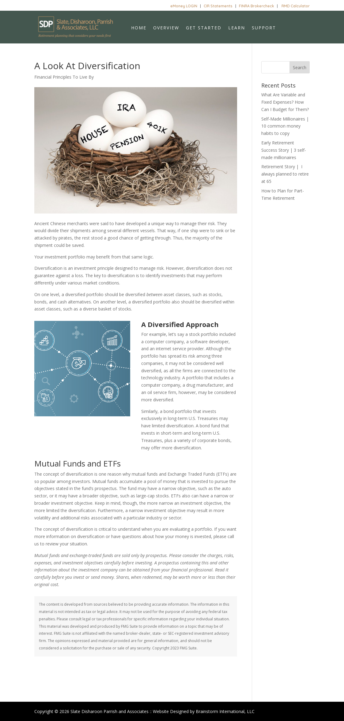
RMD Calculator (296, 6)
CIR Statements (218, 6)
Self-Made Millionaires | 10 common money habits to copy (285, 126)
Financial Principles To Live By (64, 77)
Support (264, 28)
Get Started (203, 28)
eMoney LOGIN (183, 6)
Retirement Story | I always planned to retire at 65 (285, 174)
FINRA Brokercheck (256, 6)
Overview (166, 28)
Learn (236, 28)
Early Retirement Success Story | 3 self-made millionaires (283, 150)
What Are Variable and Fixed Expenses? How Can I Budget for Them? (285, 102)
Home (138, 28)
